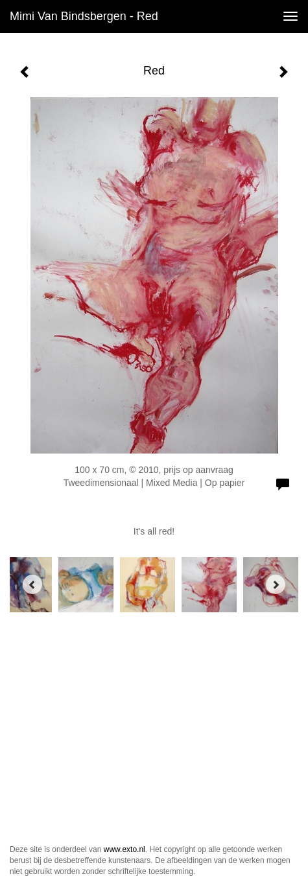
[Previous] (32, 584)
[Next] (275, 584)
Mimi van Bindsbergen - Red (84, 16)
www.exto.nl (124, 849)
